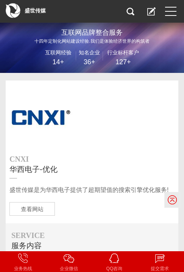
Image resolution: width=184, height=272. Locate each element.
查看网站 (32, 209)
